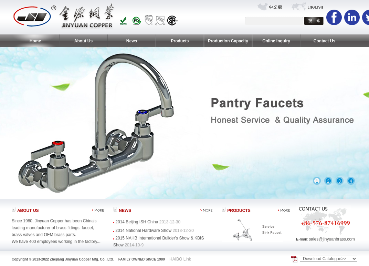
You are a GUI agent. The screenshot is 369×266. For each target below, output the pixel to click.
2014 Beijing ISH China (137, 221)
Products (180, 41)
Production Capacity (228, 41)
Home (35, 41)
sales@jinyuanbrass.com (332, 239)
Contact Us (324, 41)
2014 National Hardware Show (143, 230)
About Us (83, 41)
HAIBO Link (180, 259)
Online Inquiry (276, 41)
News (131, 41)
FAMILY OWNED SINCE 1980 (141, 259)
